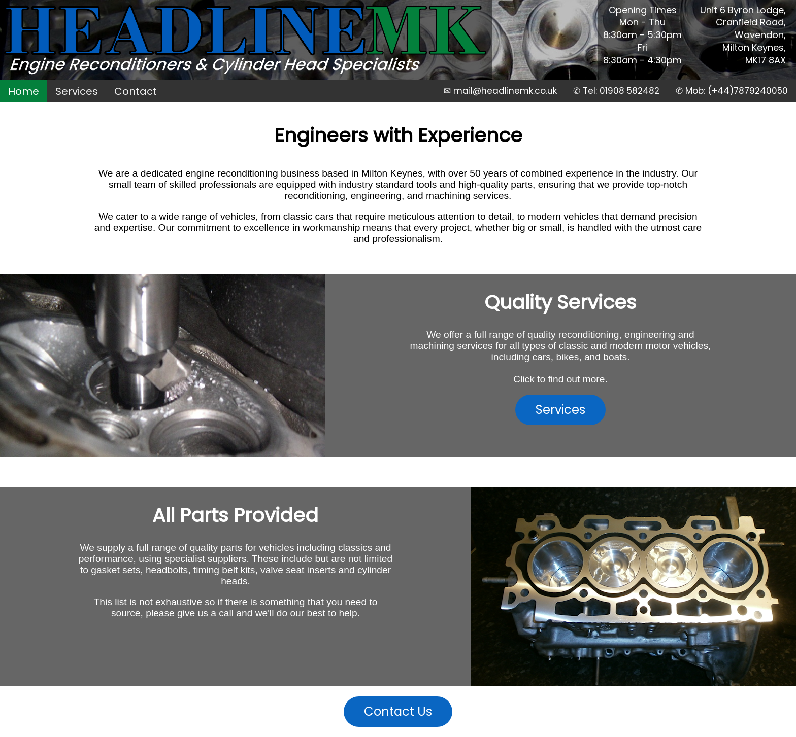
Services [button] (560, 409)
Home (23, 91)
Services (76, 91)
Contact (135, 91)
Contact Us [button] (398, 711)
